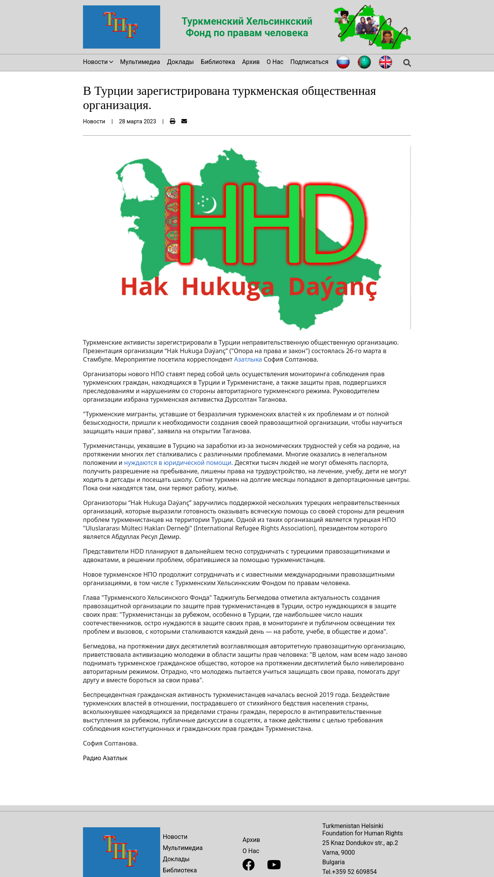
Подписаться (309, 62)
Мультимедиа (140, 62)
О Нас (275, 62)
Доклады (180, 62)
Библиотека (218, 62)
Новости (175, 836)
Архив (251, 62)
